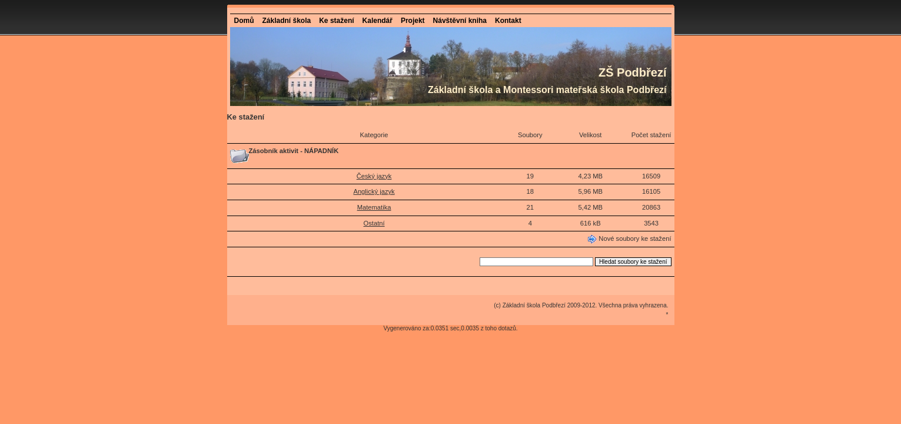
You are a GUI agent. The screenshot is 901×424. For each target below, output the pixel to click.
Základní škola (286, 20)
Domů (244, 20)
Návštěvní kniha (460, 20)
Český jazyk (374, 176)
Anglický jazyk (373, 191)
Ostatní (374, 223)
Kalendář (378, 20)
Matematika (374, 207)
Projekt (413, 20)
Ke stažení (336, 20)
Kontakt (508, 20)
